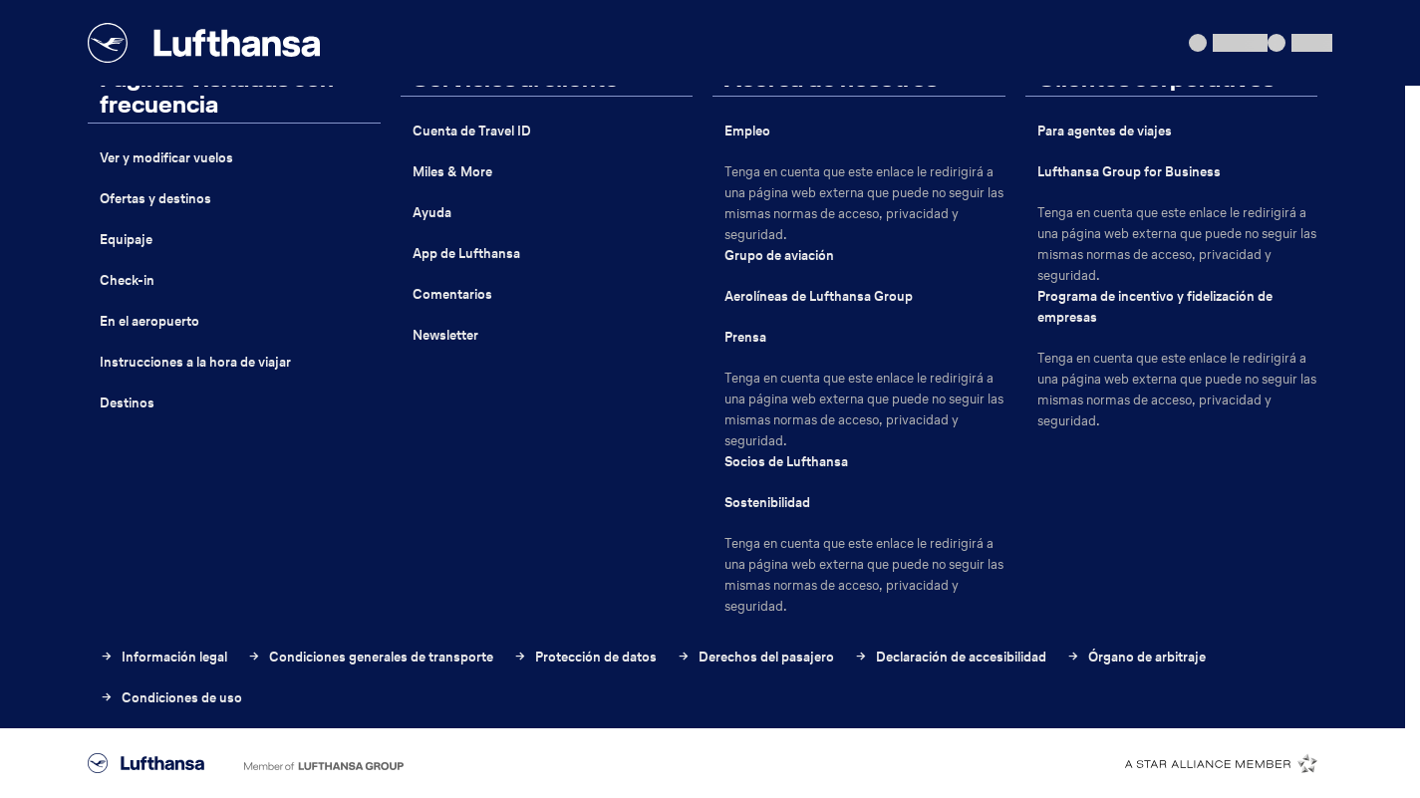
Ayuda (432, 212)
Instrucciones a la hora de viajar (195, 362)
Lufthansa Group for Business (1129, 171)
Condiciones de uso (171, 697)
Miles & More (452, 171)
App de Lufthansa (466, 253)
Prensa (745, 337)
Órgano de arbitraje (1136, 657)
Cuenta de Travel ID (472, 131)
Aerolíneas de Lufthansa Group (818, 296)
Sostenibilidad (767, 502)
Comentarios (452, 294)
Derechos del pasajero (755, 657)
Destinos (127, 403)
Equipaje (126, 239)
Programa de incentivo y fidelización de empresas (1155, 307)
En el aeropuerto (149, 321)
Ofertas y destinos (155, 198)
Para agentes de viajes (1104, 131)
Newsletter (445, 335)
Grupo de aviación (779, 255)
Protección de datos (585, 657)
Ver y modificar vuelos (166, 157)
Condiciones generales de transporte (370, 657)
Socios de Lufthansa (786, 461)
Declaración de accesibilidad (950, 657)
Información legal (163, 657)
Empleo (747, 131)
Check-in (127, 280)
